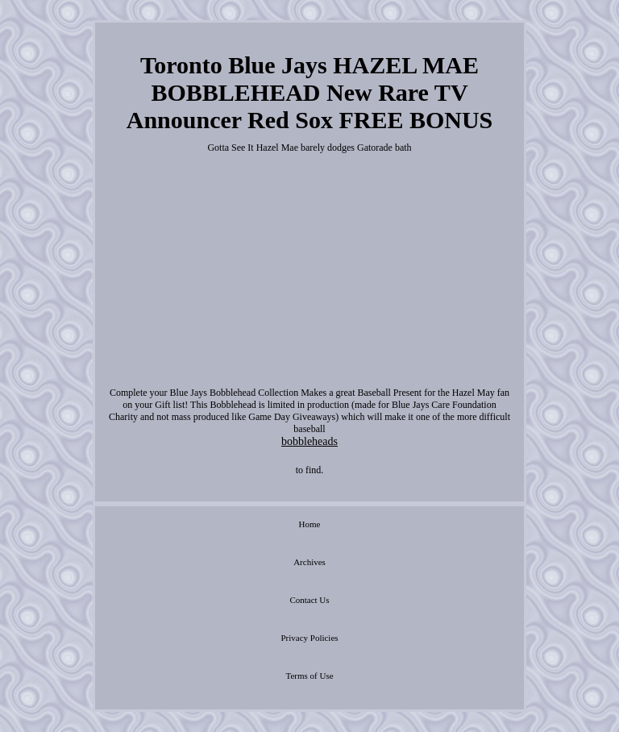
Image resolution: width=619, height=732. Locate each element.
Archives (309, 562)
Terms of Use (309, 675)
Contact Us (309, 600)
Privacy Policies (309, 638)
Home (310, 524)
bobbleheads (309, 441)
